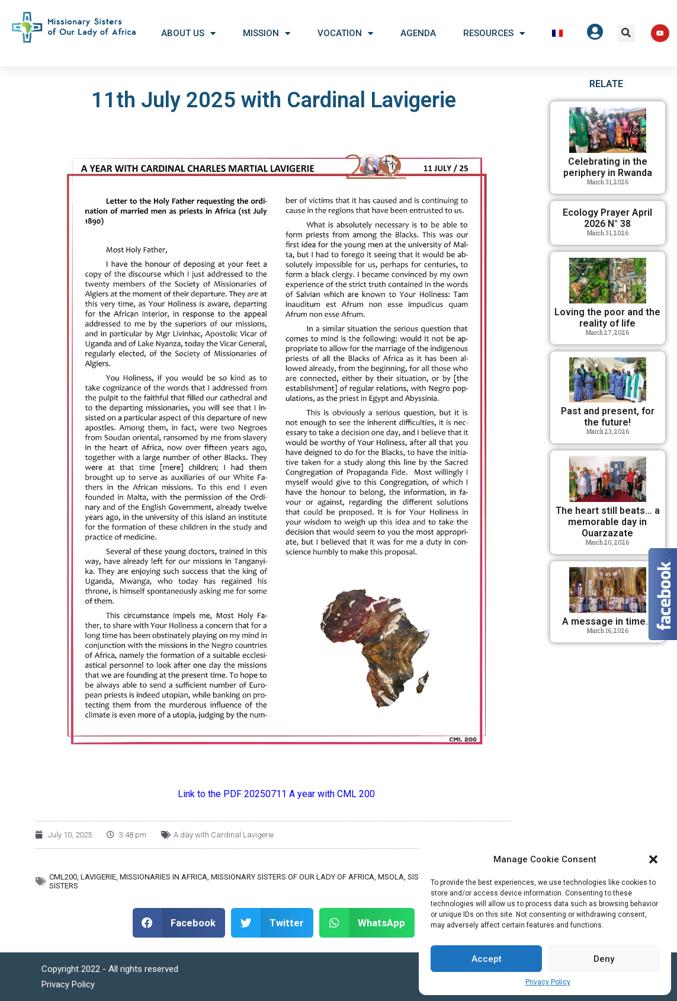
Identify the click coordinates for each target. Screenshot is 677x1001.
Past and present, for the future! (607, 416)
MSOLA (391, 876)
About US (188, 33)
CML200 (63, 876)
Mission (266, 33)
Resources (494, 33)
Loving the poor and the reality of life (607, 317)
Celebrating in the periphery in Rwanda (607, 167)
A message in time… (607, 621)
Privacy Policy (547, 982)
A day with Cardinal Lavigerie (224, 834)
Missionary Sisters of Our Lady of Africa (292, 876)
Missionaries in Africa (163, 876)
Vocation (345, 33)
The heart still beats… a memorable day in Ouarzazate (608, 522)
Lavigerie (98, 876)
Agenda (418, 33)
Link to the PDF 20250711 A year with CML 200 (276, 793)
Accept (486, 959)
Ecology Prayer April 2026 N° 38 (607, 218)
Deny (603, 959)
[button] (653, 859)
